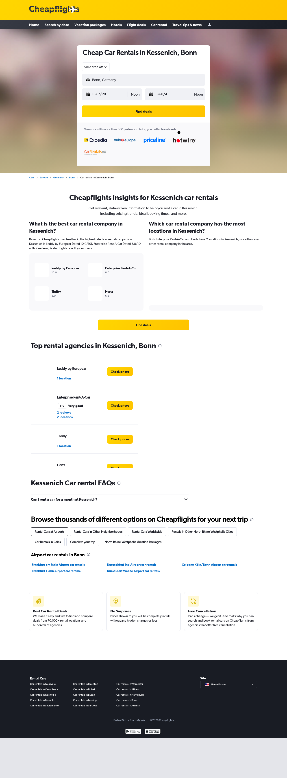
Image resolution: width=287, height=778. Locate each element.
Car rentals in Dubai (84, 689)
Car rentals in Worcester (129, 684)
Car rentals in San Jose (85, 705)
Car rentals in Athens (127, 689)
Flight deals (136, 25)
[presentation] (160, 346)
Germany (58, 177)
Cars (31, 177)
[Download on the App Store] (153, 732)
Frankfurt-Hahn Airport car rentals (56, 571)
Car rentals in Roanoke (42, 700)
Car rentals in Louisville (43, 684)
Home (34, 25)
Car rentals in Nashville (43, 694)
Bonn (72, 177)
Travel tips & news (187, 25)
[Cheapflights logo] (54, 10)
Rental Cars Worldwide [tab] (147, 531)
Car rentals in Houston (85, 684)
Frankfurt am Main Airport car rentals (58, 564)
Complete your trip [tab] (82, 542)
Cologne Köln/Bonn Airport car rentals (209, 564)
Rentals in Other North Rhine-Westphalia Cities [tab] (202, 531)
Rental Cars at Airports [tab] (49, 531)
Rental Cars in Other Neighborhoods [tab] (98, 531)
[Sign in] (209, 24)
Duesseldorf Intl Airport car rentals (131, 564)
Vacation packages (90, 25)
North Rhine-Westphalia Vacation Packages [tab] (132, 542)
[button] (106, 94)
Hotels (116, 25)
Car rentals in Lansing (85, 700)
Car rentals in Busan (84, 694)
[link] (143, 325)
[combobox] (96, 66)
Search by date (57, 25)
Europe (44, 177)
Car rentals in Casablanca (44, 689)
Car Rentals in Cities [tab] (48, 542)
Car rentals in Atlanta (128, 705)
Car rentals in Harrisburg (130, 694)
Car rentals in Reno (126, 700)
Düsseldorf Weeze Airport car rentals (133, 571)
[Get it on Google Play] (133, 732)
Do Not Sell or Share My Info (129, 720)
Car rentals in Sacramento (44, 705)
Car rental (159, 25)
